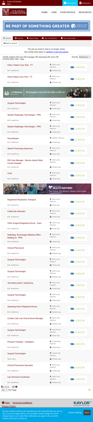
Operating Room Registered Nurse (22, 307)
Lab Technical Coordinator (18, 377)
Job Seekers (70, 2)
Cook (9, 173)
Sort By (75, 57)
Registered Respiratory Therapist (21, 200)
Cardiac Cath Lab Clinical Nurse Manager (25, 318)
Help (6, 402)
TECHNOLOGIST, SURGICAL (20, 283)
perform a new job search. (57, 52)
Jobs (54, 12)
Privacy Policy (9, 406)
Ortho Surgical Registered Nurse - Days (24, 223)
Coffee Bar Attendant (16, 211)
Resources (85, 12)
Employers (85, 2)
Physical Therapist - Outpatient (20, 342)
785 (13, 387)
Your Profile (67, 12)
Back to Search (10, 43)
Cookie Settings (75, 413)
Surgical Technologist (16, 103)
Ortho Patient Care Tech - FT (19, 77)
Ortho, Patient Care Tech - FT (20, 65)
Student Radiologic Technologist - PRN (24, 115)
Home (45, 12)
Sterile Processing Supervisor (20, 148)
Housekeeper (13, 138)
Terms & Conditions (22, 402)
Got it (87, 413)
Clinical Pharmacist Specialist (20, 365)
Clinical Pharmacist (15, 248)
